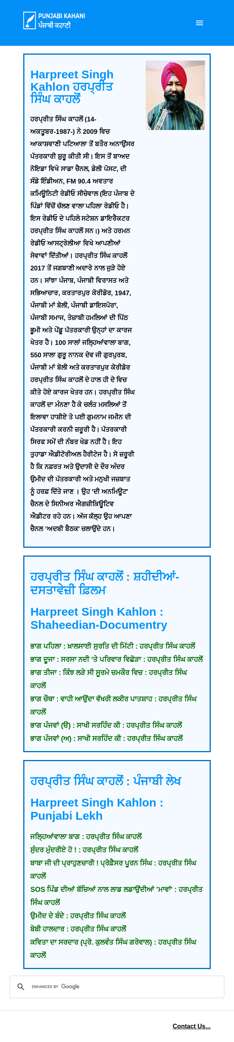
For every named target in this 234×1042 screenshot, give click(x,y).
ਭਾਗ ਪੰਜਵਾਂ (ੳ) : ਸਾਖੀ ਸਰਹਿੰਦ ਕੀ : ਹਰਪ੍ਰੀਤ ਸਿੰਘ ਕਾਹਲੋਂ (106, 725)
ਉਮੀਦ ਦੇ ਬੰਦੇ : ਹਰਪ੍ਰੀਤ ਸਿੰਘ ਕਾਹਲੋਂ (78, 916)
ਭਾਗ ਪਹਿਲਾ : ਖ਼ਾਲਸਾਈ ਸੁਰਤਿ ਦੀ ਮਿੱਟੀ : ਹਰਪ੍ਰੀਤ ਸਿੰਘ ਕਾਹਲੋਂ (112, 646)
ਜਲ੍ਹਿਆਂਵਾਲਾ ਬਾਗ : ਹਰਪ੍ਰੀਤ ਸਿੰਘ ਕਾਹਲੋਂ (85, 837)
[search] (116, 987)
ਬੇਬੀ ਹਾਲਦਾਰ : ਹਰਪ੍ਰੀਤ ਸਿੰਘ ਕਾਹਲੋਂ (78, 929)
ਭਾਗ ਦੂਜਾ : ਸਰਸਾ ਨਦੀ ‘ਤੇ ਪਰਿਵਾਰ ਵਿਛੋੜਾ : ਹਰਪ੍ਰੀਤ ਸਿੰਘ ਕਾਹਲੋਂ (116, 659)
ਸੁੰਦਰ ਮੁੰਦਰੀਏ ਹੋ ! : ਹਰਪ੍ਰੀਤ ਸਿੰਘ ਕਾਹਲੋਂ (84, 850)
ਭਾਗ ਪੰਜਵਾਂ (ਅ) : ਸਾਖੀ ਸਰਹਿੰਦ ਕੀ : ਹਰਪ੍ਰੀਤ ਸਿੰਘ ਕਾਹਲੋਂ (106, 739)
